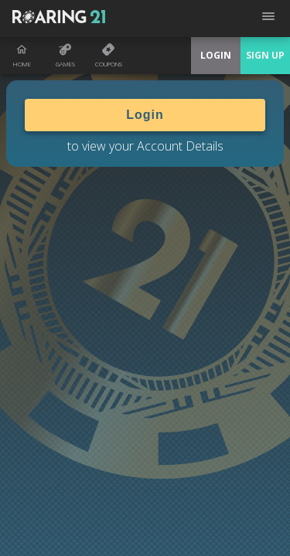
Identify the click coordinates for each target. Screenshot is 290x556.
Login (145, 114)
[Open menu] (268, 18)
